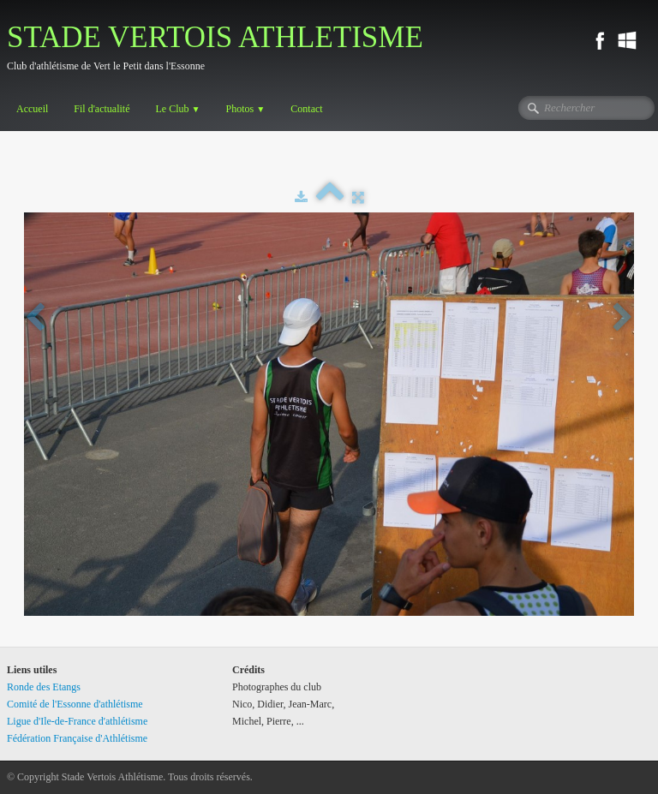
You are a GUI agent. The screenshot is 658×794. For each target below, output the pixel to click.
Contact (306, 109)
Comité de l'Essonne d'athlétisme (75, 704)
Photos (246, 109)
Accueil (32, 109)
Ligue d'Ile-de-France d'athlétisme (77, 721)
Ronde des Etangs (44, 687)
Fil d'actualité (101, 109)
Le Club (177, 109)
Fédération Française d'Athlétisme (77, 738)
